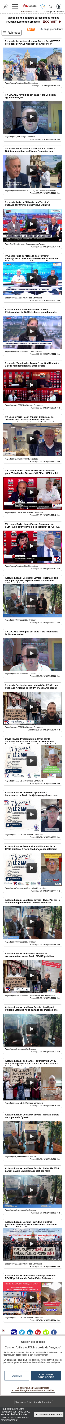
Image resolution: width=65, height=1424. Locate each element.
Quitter (17, 1376)
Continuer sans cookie (46, 1376)
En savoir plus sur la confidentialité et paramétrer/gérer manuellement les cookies (33, 1389)
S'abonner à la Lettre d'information (33, 1402)
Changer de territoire (54, 11)
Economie (50, 21)
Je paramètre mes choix (49, 1414)
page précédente (51, 28)
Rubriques (14, 32)
